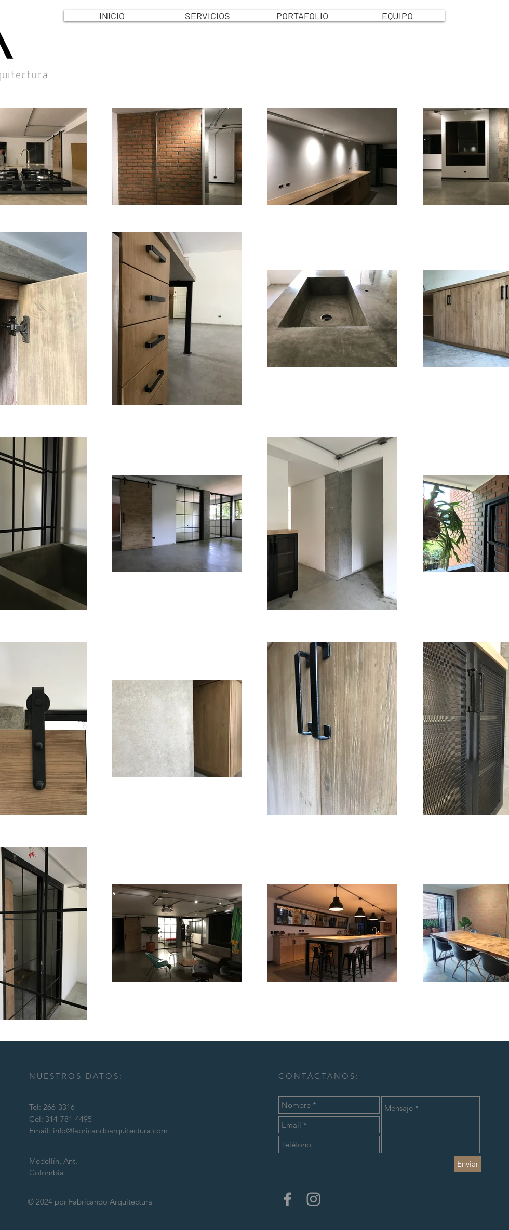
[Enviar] (467, 1164)
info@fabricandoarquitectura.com (110, 1130)
